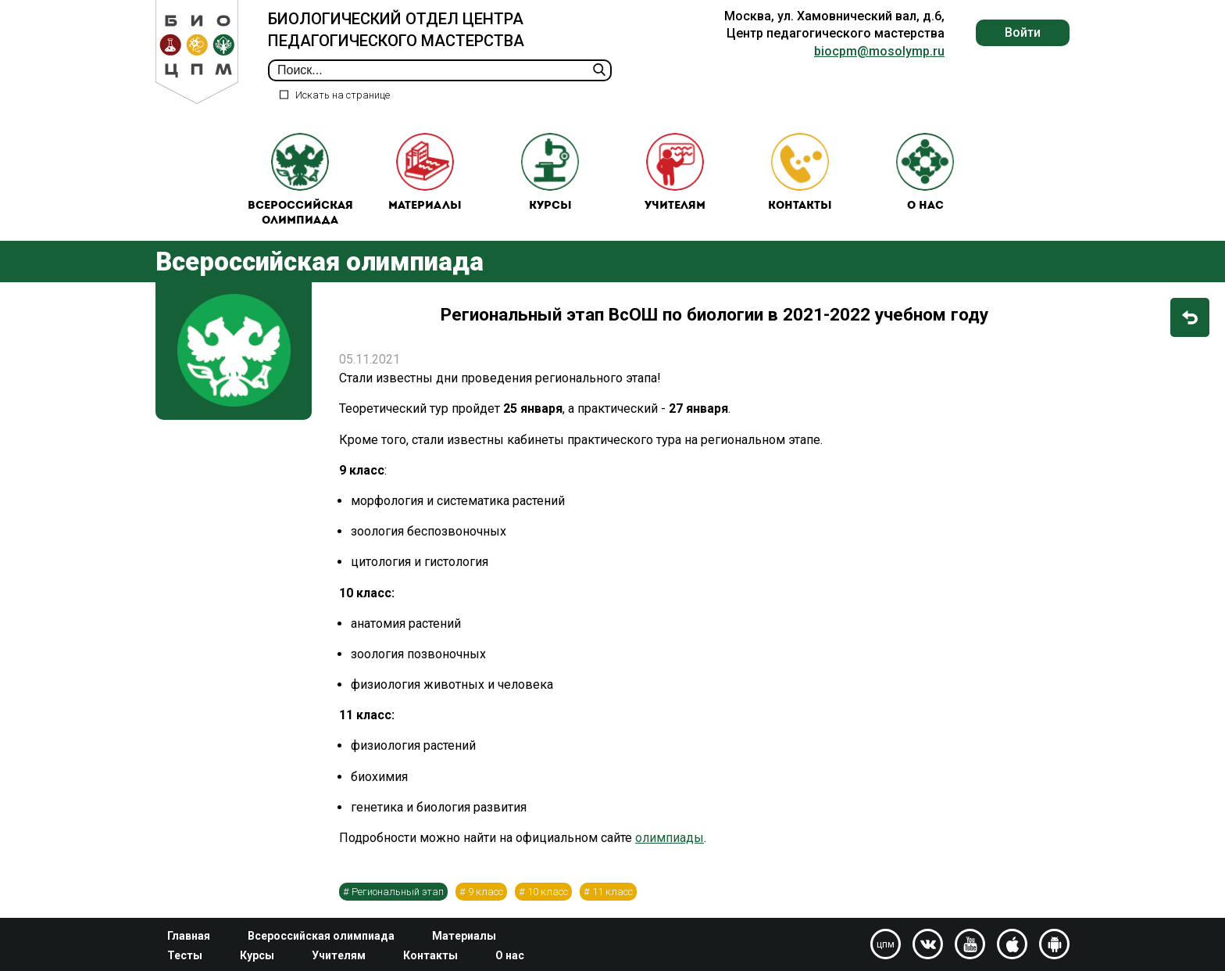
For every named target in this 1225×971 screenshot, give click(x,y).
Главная (188, 936)
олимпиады (669, 837)
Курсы (550, 172)
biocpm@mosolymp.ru (879, 51)
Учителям (675, 172)
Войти (1023, 32)
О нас (925, 172)
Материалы (425, 172)
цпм (886, 944)
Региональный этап (398, 892)
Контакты (800, 172)
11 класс (612, 892)
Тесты (184, 955)
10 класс (547, 892)
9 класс (485, 892)
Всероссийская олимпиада (300, 180)
